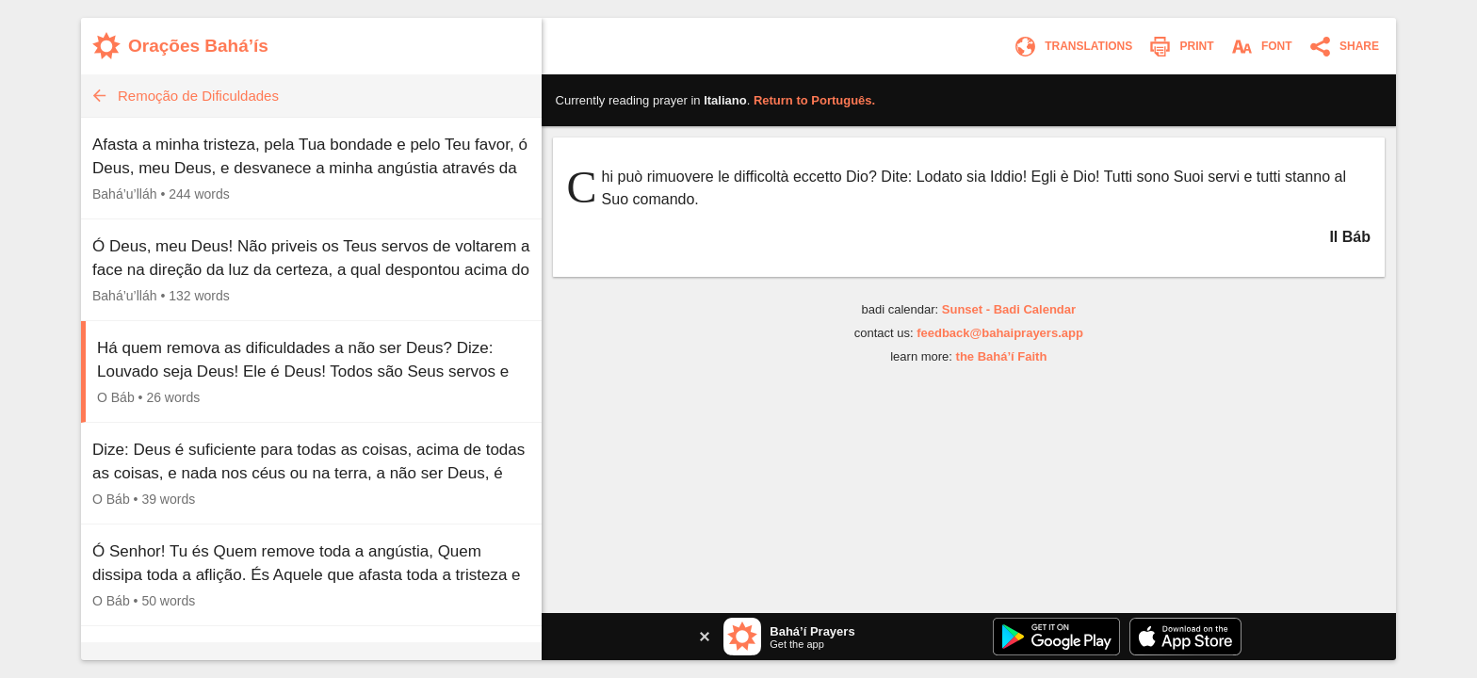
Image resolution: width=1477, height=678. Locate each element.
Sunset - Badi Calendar (1009, 309)
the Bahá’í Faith (1001, 356)
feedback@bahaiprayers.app (1000, 333)
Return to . (814, 100)
